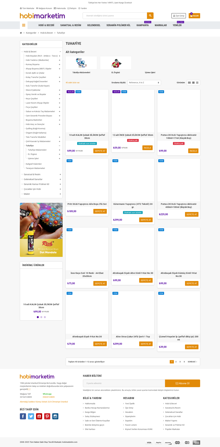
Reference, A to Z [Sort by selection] (136, 82)
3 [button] (45, 317)
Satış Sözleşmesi (92, 416)
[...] (29, 389)
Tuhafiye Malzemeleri (81, 72)
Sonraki (193, 362)
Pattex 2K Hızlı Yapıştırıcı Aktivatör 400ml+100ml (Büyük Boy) (178, 205)
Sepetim (128, 421)
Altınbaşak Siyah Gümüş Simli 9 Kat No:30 (179, 274)
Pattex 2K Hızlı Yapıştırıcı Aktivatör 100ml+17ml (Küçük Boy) (178, 136)
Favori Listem (131, 425)
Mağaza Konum (44, 8)
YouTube (39, 416)
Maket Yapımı (171, 421)
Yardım (82, 8)
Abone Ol (182, 383)
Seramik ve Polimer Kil (174, 425)
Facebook (23, 416)
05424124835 (49, 397)
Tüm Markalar (27, 8)
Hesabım (129, 412)
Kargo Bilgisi (90, 412)
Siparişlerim (130, 416)
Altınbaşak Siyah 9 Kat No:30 (87, 336)
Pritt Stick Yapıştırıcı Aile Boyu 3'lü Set (87, 204)
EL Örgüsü (116, 72)
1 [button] (38, 317)
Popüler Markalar (172, 429)
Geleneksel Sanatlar (174, 412)
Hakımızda (60, 8)
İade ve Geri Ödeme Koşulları (97, 421)
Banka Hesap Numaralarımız (97, 408)
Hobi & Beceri (171, 403)
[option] (41, 292)
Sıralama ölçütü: (119, 82)
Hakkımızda (90, 403)
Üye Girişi (129, 408)
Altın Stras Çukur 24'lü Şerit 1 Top (133, 336)
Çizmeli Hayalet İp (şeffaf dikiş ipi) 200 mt (178, 338)
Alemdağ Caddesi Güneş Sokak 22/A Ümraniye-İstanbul (44, 402)
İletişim (72, 8)
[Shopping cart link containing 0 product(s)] (194, 15)
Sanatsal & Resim (172, 408)
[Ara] (118, 15)
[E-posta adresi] (124, 383)
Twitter (31, 416)
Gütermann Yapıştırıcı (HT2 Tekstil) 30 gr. (132, 205)
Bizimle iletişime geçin (94, 425)
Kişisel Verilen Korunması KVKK (138, 429)
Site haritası (90, 429)
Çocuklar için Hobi (173, 416)
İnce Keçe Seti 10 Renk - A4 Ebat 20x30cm (87, 274)
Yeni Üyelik (130, 403)
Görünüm (181, 82)
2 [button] (41, 317)
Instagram (55, 416)
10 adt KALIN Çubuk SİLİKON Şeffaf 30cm (87, 136)
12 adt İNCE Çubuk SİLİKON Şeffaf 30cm (133, 135)
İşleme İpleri (150, 72)
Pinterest (47, 416)
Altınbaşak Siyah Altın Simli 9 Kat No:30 (133, 273)
